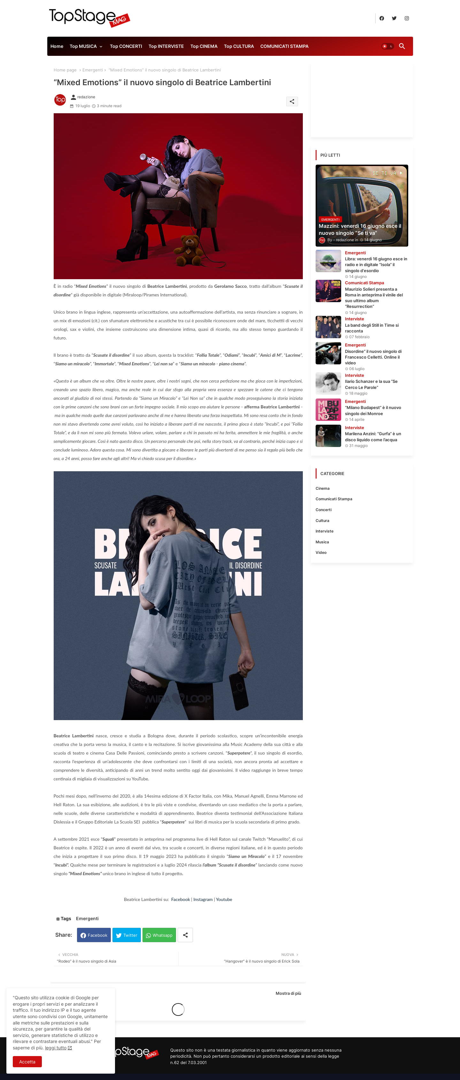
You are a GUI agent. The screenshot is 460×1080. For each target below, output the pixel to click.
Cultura (322, 520)
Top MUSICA (83, 46)
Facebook (97, 935)
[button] (387, 46)
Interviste (325, 531)
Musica (322, 542)
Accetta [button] (27, 1061)
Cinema (323, 488)
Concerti (324, 509)
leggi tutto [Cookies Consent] (55, 1047)
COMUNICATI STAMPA (284, 46)
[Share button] (185, 935)
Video (321, 552)
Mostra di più (288, 993)
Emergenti (92, 69)
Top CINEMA (204, 46)
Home (56, 46)
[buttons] (382, 18)
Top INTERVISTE (166, 46)
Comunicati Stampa (334, 498)
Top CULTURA (239, 46)
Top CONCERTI (126, 46)
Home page (65, 69)
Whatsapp (162, 935)
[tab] (56, 48)
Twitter (130, 935)
